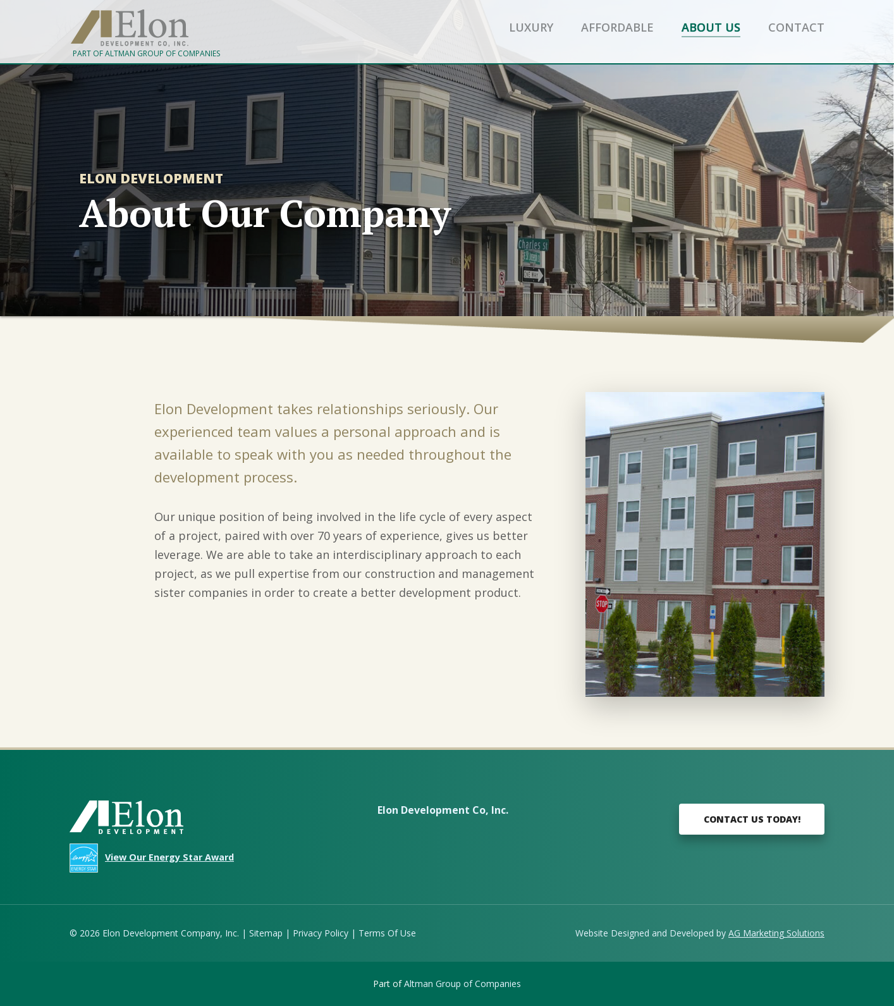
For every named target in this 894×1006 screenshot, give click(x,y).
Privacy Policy (320, 933)
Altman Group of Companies (462, 984)
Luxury (531, 27)
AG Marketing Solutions (776, 933)
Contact (796, 27)
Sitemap (266, 933)
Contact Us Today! (752, 819)
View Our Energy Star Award (169, 857)
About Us (711, 27)
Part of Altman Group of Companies (146, 53)
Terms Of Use (387, 933)
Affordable (617, 27)
